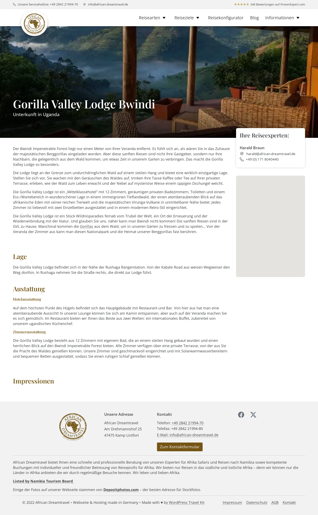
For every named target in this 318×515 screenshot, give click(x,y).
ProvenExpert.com (292, 4)
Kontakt (289, 502)
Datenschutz (256, 502)
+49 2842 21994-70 (187, 422)
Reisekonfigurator (226, 18)
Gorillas (86, 226)
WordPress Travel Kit (186, 502)
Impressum (232, 502)
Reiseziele (188, 18)
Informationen (283, 18)
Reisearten (153, 18)
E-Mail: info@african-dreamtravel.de (187, 434)
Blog (254, 18)
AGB (275, 502)
